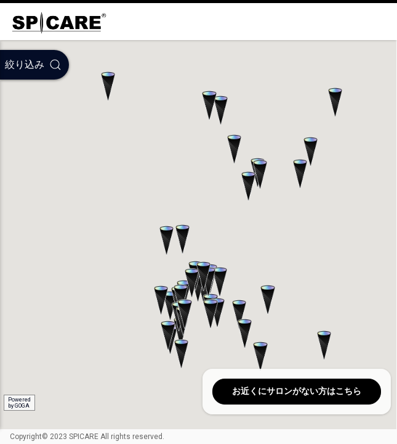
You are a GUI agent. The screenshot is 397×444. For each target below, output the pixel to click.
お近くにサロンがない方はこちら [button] (296, 391)
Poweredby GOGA (19, 403)
